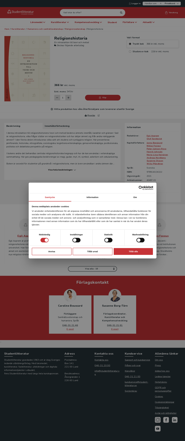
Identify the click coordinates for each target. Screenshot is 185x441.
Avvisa (51, 251)
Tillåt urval (92, 251)
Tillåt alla (133, 251)
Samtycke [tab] (50, 197)
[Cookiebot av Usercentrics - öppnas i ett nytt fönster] (140, 188)
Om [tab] (135, 197)
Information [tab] (93, 197)
